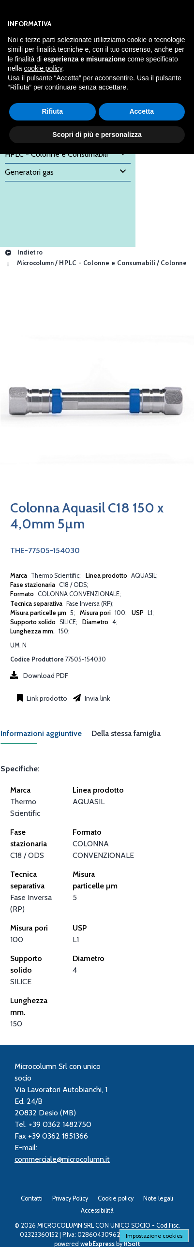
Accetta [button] (141, 111)
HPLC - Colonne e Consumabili (107, 263)
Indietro (23, 252)
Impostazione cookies (154, 1235)
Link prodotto (46, 698)
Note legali (158, 1198)
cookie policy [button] (43, 68)
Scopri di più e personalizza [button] (96, 134)
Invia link (96, 698)
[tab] (45, 736)
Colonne (174, 263)
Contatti (32, 1198)
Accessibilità (97, 1210)
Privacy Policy (70, 1198)
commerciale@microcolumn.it (62, 1159)
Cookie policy (116, 1198)
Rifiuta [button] (52, 111)
